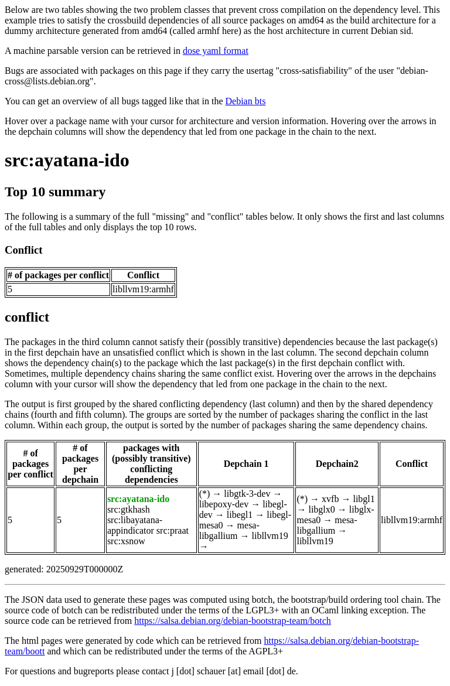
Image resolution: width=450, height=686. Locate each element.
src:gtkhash (128, 509)
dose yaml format (215, 51)
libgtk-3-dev (247, 494)
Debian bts (246, 101)
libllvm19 (269, 536)
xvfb (330, 499)
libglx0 (321, 509)
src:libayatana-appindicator (134, 525)
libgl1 (363, 499)
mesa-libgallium (229, 530)
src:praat (172, 530)
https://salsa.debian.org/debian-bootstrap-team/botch (232, 621)
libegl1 (240, 515)
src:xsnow (126, 541)
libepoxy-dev (223, 504)
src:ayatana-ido (67, 159)
